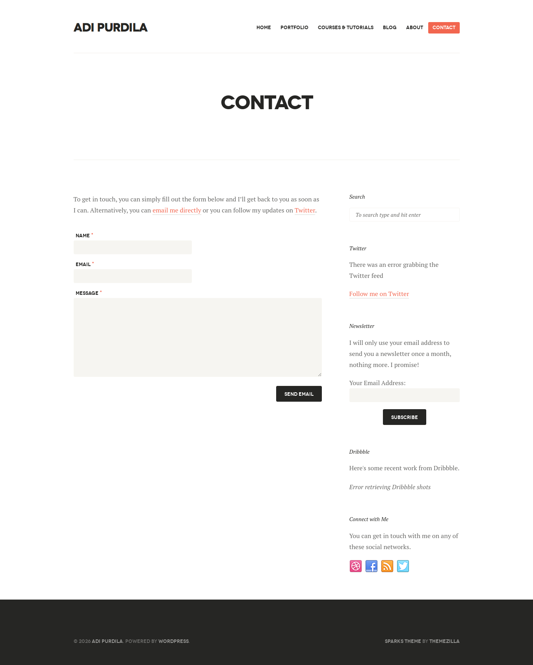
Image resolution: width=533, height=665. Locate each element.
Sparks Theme (403, 641)
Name (84, 235)
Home (263, 27)
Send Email (299, 394)
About (414, 27)
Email (85, 264)
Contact (444, 27)
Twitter (305, 210)
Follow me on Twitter (379, 293)
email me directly (176, 210)
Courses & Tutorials (345, 27)
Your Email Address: (377, 382)
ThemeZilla (444, 641)
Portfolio (294, 27)
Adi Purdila (107, 641)
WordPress (173, 641)
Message (89, 292)
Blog (390, 27)
